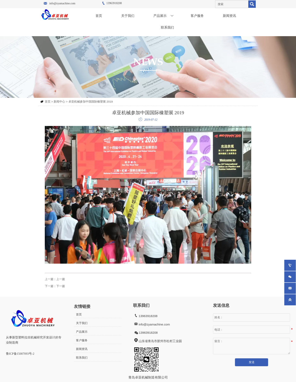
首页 (48, 100)
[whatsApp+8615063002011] (290, 277)
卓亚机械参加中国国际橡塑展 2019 (90, 100)
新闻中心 (59, 100)
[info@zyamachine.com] (290, 288)
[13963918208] (290, 265)
